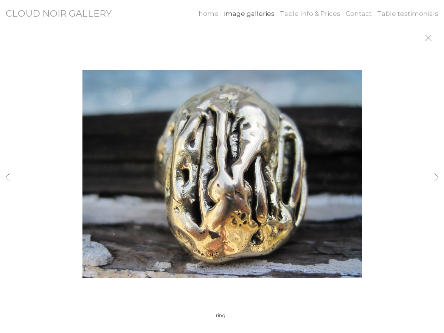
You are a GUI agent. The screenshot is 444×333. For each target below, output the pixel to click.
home (209, 13)
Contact (359, 13)
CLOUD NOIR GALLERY (59, 13)
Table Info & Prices (310, 13)
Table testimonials (407, 13)
